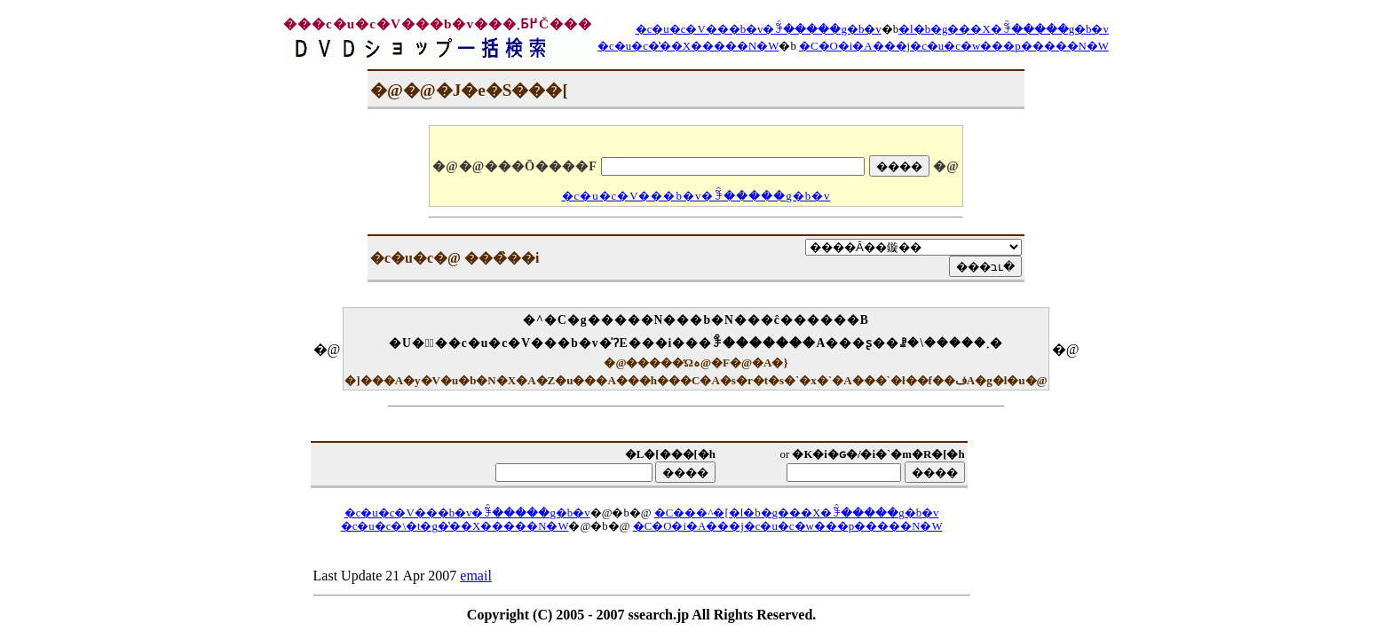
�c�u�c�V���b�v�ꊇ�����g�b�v (759, 29)
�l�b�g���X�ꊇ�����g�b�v (1003, 29)
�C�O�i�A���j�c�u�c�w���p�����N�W (954, 46)
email (476, 575)
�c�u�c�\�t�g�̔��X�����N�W (455, 526)
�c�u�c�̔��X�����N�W (688, 46)
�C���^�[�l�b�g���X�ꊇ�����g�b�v (796, 513)
